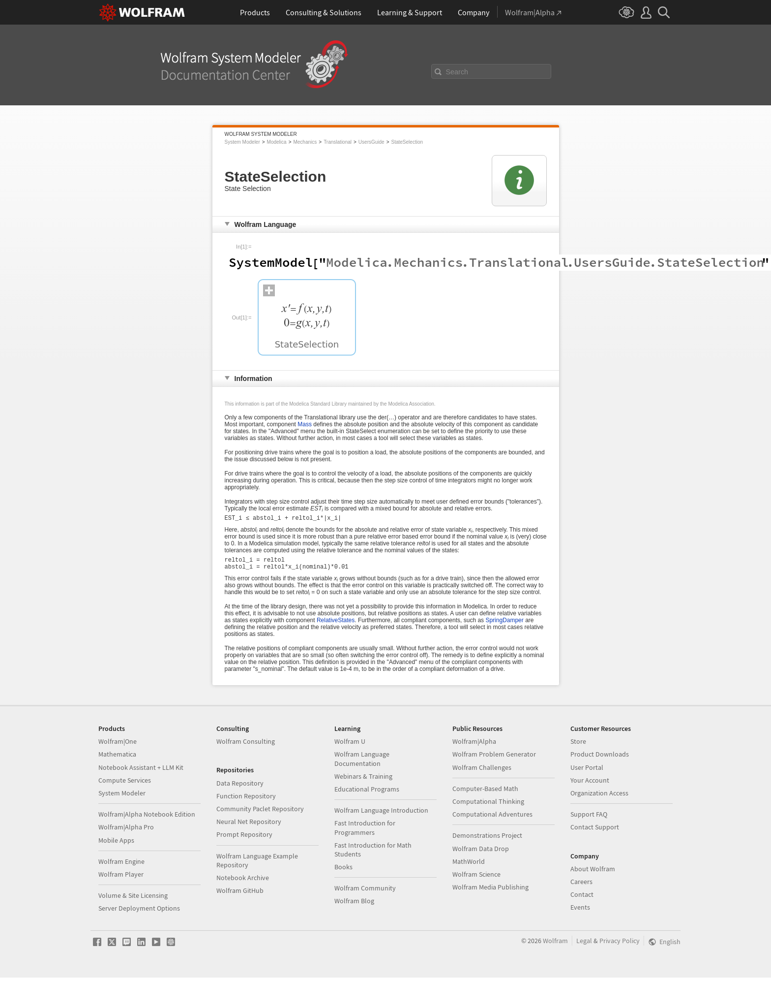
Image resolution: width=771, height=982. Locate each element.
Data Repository (240, 787)
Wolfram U (349, 745)
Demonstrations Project (487, 839)
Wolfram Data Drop (480, 853)
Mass (304, 424)
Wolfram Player (121, 878)
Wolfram (555, 945)
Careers (581, 886)
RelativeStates (336, 624)
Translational (338, 142)
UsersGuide (371, 142)
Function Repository (246, 800)
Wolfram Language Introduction (381, 814)
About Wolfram (592, 873)
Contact (581, 898)
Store (578, 745)
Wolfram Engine (121, 865)
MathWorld (468, 865)
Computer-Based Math (485, 793)
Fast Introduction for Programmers (364, 832)
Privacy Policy (619, 945)
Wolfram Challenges (481, 771)
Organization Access (599, 797)
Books (343, 871)
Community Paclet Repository (260, 813)
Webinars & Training (363, 780)
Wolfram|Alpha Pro (126, 831)
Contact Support (594, 831)
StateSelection (407, 142)
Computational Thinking (488, 805)
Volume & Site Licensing (133, 899)
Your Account (589, 784)
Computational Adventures (492, 818)
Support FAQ (588, 818)
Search (457, 72)
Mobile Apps (116, 844)
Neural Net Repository (248, 826)
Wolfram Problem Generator (494, 758)
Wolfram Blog (354, 905)
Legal (584, 945)
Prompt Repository (244, 838)
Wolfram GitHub (240, 894)
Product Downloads (599, 758)
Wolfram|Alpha (474, 745)
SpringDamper (504, 624)
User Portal (586, 771)
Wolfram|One (117, 745)
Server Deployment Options (139, 912)
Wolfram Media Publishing (490, 891)
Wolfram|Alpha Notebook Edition (146, 818)
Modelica (277, 142)
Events (580, 911)
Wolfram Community (365, 892)
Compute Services (124, 784)
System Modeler (242, 142)
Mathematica (117, 758)
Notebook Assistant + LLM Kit (140, 771)
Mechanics (305, 142)
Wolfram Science (476, 878)
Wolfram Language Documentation (361, 763)
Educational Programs (366, 793)
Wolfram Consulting (245, 745)
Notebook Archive (242, 882)
